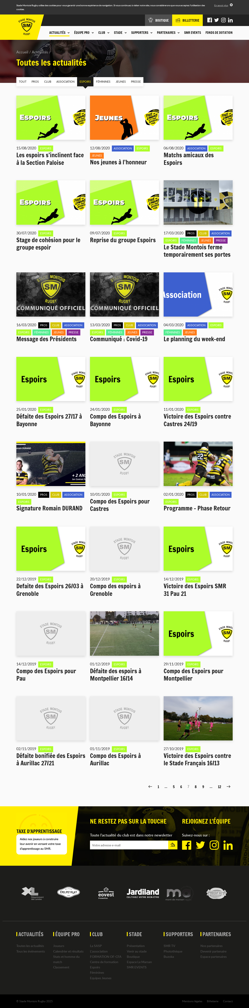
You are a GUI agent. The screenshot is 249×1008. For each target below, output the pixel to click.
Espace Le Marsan (139, 962)
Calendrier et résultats (68, 951)
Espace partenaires (213, 956)
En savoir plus (221, 5)
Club (46, 81)
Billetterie (212, 1001)
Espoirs (83, 81)
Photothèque (173, 951)
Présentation (136, 946)
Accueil (22, 52)
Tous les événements (30, 951)
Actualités (40, 52)
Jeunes (117, 81)
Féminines (100, 81)
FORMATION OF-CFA (106, 956)
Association (64, 81)
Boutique (133, 956)
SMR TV (169, 946)
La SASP (96, 946)
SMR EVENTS (192, 32)
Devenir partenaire (213, 951)
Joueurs (58, 946)
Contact (228, 1001)
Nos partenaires (211, 946)
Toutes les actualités (30, 946)
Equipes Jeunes (100, 978)
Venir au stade (137, 951)
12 (219, 786)
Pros (34, 81)
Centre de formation (104, 962)
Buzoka (169, 956)
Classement (61, 967)
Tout (22, 81)
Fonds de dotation (219, 32)
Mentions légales (192, 1001)
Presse (132, 81)
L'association (99, 951)
